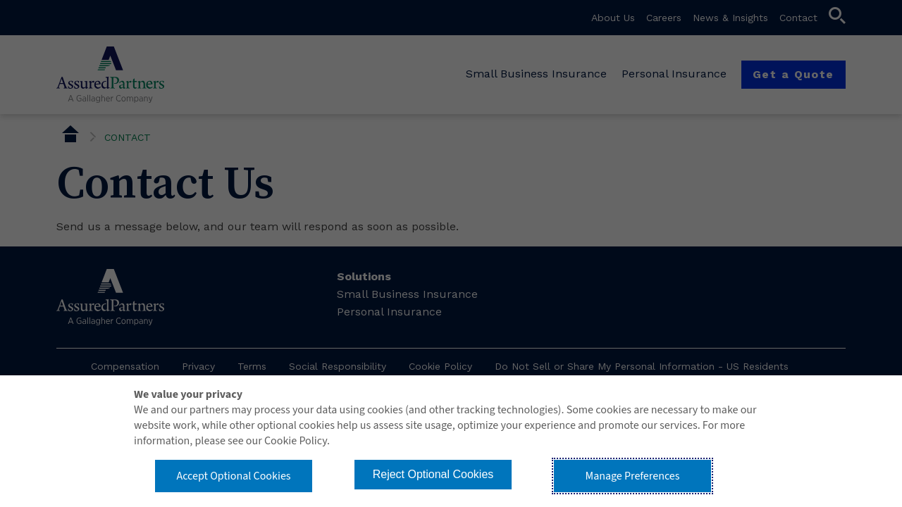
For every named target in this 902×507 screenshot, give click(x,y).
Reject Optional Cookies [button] (433, 474)
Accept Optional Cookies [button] (233, 476)
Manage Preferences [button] (633, 476)
